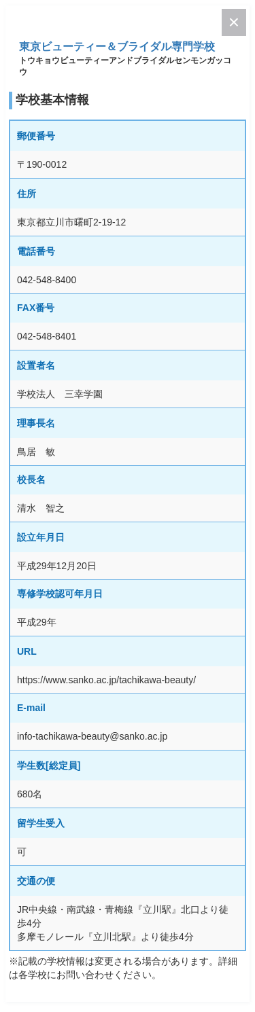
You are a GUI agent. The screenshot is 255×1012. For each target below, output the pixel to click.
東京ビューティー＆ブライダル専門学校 (117, 46)
